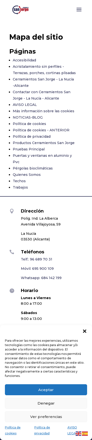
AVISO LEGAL (25, 104)
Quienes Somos (27, 174)
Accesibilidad (24, 60)
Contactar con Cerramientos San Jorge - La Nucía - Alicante (41, 95)
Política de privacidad (32, 136)
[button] (84, 331)
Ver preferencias (46, 416)
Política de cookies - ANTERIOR (41, 130)
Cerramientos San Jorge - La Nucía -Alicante (43, 82)
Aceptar (46, 389)
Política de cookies (29, 124)
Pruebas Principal (29, 149)
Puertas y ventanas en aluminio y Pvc (42, 158)
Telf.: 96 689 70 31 (36, 259)
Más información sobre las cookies (43, 111)
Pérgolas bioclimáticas (33, 168)
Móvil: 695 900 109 (37, 268)
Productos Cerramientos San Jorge (44, 143)
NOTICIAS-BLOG (28, 117)
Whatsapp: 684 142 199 (41, 278)
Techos (19, 181)
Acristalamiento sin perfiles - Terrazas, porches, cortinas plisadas (44, 69)
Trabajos (20, 187)
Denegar (46, 403)
